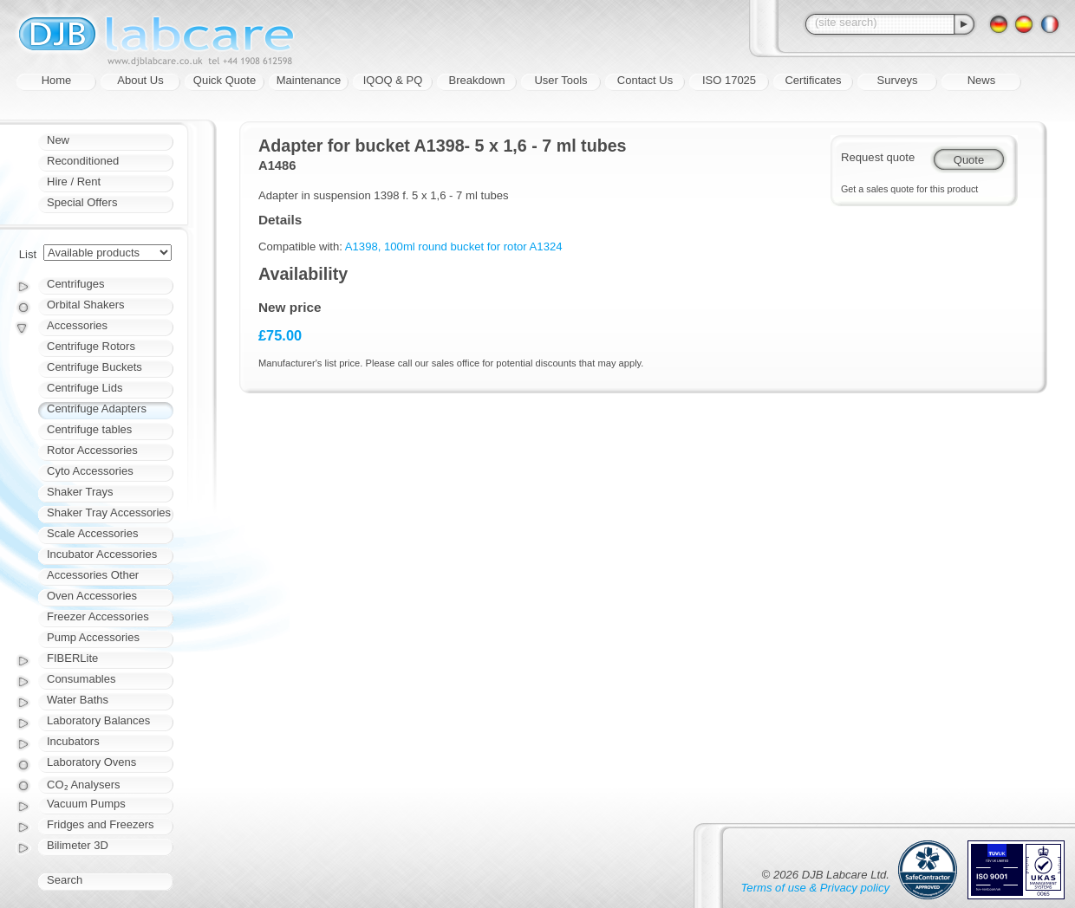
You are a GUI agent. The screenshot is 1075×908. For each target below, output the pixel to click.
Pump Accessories (93, 637)
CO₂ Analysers (83, 784)
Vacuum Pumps (86, 803)
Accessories (77, 325)
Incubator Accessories (102, 554)
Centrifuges (75, 283)
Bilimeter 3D (77, 845)
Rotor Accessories (92, 450)
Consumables (81, 678)
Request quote (878, 157)
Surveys (897, 80)
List (27, 254)
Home (57, 80)
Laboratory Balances (98, 720)
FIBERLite (72, 658)
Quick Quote (224, 80)
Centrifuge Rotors (91, 346)
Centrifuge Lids (84, 387)
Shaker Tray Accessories (109, 512)
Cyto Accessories (90, 470)
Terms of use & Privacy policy (815, 887)
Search (64, 879)
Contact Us (645, 80)
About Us (140, 80)
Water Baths (77, 699)
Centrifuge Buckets (94, 366)
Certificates (813, 80)
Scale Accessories (93, 533)
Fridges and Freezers (100, 824)
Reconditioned (83, 160)
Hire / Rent (74, 181)
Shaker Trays (80, 491)
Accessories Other (93, 574)
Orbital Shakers (86, 304)
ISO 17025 (729, 80)
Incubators (73, 741)
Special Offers (82, 202)
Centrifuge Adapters (97, 408)
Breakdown (476, 80)
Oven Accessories (92, 595)
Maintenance (309, 80)
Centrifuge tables (89, 429)
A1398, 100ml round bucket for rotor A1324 (454, 246)
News (982, 80)
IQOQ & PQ (393, 80)
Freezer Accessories (98, 616)
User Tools (560, 80)
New (58, 139)
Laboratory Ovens (91, 762)
